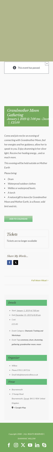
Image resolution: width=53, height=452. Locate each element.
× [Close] (47, 63)
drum (31, 340)
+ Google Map (20, 407)
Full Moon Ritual (39, 280)
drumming (38, 340)
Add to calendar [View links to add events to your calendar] (18, 219)
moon (38, 344)
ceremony (24, 340)
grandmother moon (28, 344)
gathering (15, 344)
